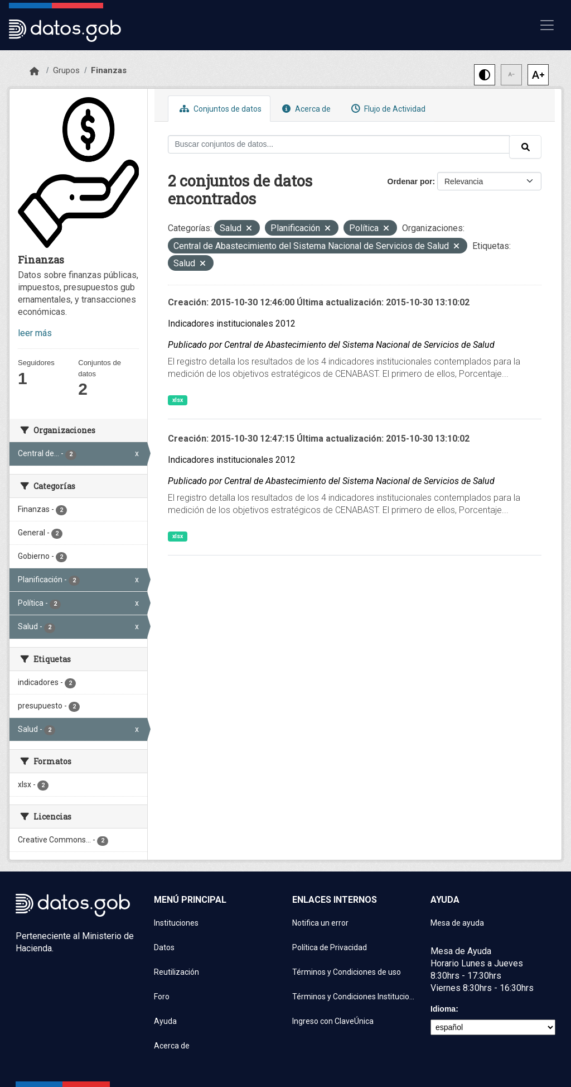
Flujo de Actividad (387, 109)
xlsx (177, 400)
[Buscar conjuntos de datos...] (339, 144)
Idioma (443, 1008)
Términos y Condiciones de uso (346, 972)
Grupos (66, 70)
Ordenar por (410, 181)
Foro (162, 996)
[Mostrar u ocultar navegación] (547, 25)
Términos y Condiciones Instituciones (354, 996)
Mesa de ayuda (457, 922)
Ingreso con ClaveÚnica (333, 1021)
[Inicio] (34, 71)
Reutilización (176, 972)
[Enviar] (525, 147)
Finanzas (109, 70)
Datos (164, 947)
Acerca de (305, 109)
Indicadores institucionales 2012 (232, 323)
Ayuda (165, 1021)
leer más (35, 333)
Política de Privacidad (329, 947)
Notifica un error (320, 922)
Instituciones (176, 922)
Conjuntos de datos (219, 109)
